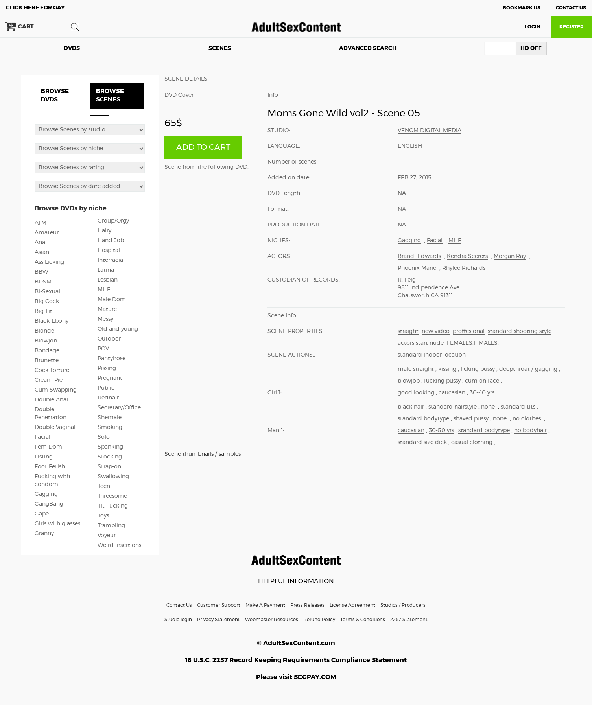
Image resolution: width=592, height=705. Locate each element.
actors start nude (421, 343)
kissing (447, 369)
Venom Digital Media (429, 130)
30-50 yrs (441, 430)
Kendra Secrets (467, 256)
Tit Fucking (113, 506)
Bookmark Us (521, 8)
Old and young (118, 329)
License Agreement (352, 605)
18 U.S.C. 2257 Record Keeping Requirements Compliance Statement (296, 660)
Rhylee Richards (463, 268)
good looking (416, 393)
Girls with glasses (57, 523)
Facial (42, 437)
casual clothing (471, 442)
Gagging (46, 494)
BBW (41, 272)
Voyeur (107, 535)
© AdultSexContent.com (296, 643)
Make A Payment (265, 605)
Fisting (44, 457)
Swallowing (113, 476)
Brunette (47, 360)
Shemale (110, 417)
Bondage (47, 350)
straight (408, 331)
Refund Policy (319, 619)
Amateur (47, 233)
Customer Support (218, 605)
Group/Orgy (113, 221)
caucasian (452, 393)
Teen (104, 486)
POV (103, 349)
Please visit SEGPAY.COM (296, 677)
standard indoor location (432, 355)
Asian (42, 252)
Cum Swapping (56, 390)
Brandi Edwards (419, 256)
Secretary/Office (119, 407)
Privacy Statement (218, 619)
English (410, 146)
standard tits (518, 407)
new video (436, 331)
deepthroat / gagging (528, 369)
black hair (411, 407)
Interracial (111, 260)
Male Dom (112, 299)
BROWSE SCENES (110, 95)
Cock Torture (52, 370)
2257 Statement (409, 619)
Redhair (108, 398)
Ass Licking (49, 262)
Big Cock (47, 301)
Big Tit (43, 311)
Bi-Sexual (47, 292)
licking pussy (478, 369)
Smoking (110, 427)
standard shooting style (519, 331)
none (488, 407)
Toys (103, 516)
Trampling (111, 525)
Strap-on (109, 466)
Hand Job (111, 240)
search (75, 27)
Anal (41, 242)
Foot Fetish (50, 466)
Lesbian (108, 280)
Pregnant (110, 378)
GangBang (49, 504)
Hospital (109, 250)
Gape (42, 514)
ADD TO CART (203, 147)
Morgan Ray (510, 256)
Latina (106, 270)
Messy (105, 319)
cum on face (482, 381)
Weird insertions (119, 545)
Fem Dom (48, 447)
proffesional (469, 331)
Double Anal (51, 400)
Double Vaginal (55, 427)
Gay (35, 8)
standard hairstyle (452, 407)
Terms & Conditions (362, 619)
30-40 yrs (482, 393)
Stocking (110, 457)
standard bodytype (423, 419)
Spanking (110, 447)
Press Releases (307, 605)
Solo (104, 437)
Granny (44, 533)
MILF (104, 290)
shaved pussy (471, 419)
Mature (107, 309)
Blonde (44, 331)
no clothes (527, 419)
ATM (40, 223)
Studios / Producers (403, 605)
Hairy (104, 231)
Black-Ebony (51, 321)
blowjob (409, 381)
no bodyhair (530, 430)
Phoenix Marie (417, 268)
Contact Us (571, 8)
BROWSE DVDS (55, 95)
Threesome (112, 496)
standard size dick (422, 442)
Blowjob (46, 341)
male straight (416, 369)
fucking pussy (442, 381)
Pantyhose (111, 358)
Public (106, 388)
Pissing (107, 368)
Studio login (178, 619)
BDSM (43, 282)
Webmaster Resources (271, 619)
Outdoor (109, 339)
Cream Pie (49, 380)
